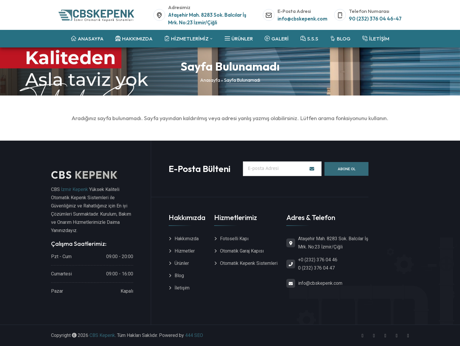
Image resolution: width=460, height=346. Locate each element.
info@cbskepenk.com (302, 19)
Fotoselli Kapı (234, 238)
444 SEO (194, 335)
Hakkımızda (187, 238)
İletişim (182, 288)
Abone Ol (347, 169)
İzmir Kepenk (74, 189)
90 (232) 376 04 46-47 (375, 19)
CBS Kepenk (102, 335)
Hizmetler (185, 251)
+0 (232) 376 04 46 (317, 260)
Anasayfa (210, 80)
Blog (179, 275)
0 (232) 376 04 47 (316, 268)
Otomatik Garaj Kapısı (242, 251)
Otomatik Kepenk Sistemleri (249, 263)
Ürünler (182, 263)
